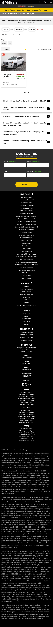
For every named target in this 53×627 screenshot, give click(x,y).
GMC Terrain (26, 273)
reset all (40, 29)
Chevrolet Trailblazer (26, 235)
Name (10, 161)
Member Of (25, 329)
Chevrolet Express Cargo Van (26, 216)
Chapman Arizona (26, 335)
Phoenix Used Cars (26, 337)
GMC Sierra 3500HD (26, 268)
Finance (26, 300)
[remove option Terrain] (19, 29)
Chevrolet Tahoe (26, 232)
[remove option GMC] (5, 29)
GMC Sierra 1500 (26, 251)
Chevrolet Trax (26, 241)
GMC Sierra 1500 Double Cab (26, 257)
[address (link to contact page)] (39, 2)
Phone (6, 172)
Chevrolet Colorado (27, 205)
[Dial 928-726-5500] (45, 2)
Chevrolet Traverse (26, 238)
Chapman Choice (26, 332)
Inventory (25, 194)
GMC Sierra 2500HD (26, 259)
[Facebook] (23, 384)
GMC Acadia (26, 243)
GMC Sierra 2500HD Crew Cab (26, 262)
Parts (26, 308)
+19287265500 (27, 358)
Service (26, 303)
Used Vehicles (26, 292)
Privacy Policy (26, 321)
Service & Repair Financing (26, 305)
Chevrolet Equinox (26, 211)
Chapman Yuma (26, 340)
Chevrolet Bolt (26, 203)
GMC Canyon (26, 246)
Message (34, 172)
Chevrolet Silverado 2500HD (26, 222)
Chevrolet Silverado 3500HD (26, 224)
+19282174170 (26, 370)
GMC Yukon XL (26, 278)
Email (33, 161)
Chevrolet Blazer (26, 197)
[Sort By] (45, 49)
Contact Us (26, 313)
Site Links (25, 283)
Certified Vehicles (26, 294)
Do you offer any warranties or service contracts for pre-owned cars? (26, 124)
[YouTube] (29, 384)
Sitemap (27, 324)
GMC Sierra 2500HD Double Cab (26, 265)
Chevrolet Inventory (26, 289)
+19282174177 (26, 376)
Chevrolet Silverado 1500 (26, 219)
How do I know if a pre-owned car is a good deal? (26, 101)
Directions (26, 311)
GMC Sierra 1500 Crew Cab (26, 254)
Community (26, 319)
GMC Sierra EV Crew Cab (26, 270)
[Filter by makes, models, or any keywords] (26, 35)
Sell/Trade (26, 297)
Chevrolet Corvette (26, 208)
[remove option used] (32, 29)
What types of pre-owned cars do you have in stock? (26, 108)
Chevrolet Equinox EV (26, 213)
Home (4, 14)
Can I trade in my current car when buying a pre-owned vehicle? (26, 133)
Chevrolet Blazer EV (27, 200)
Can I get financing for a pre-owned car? (26, 116)
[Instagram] (26, 384)
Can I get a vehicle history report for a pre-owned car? (26, 142)
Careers (26, 316)
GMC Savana (26, 249)
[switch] (51, 2)
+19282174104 (26, 364)
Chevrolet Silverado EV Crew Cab (26, 227)
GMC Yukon (27, 276)
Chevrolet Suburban (26, 230)
